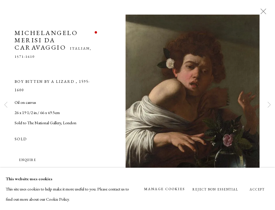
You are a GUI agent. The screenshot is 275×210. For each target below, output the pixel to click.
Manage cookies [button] (164, 188)
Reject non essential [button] (215, 189)
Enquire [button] (27, 160)
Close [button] (262, 13)
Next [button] (269, 105)
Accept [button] (257, 189)
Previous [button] (6, 105)
